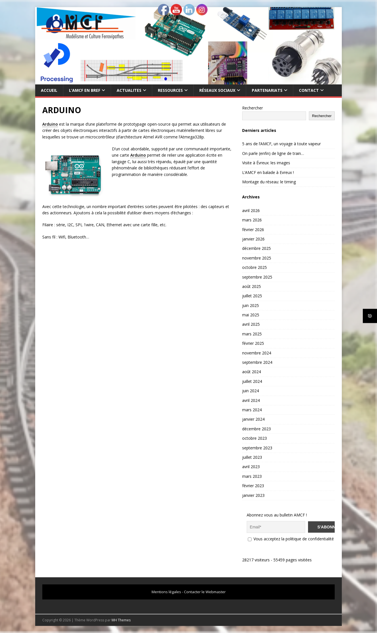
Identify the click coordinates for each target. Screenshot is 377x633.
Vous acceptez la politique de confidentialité (291, 538)
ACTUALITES (129, 90)
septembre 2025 (257, 277)
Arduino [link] (50, 124)
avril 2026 (251, 210)
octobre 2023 (254, 438)
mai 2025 (250, 314)
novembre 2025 (256, 258)
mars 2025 (252, 334)
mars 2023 (252, 476)
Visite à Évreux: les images (266, 162)
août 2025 (251, 286)
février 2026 (253, 229)
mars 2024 (252, 409)
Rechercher (252, 108)
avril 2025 (251, 324)
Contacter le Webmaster (205, 591)
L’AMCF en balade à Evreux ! (268, 172)
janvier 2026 (253, 239)
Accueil (49, 90)
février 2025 (253, 343)
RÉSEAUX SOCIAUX (217, 90)
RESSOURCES (170, 90)
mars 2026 (252, 220)
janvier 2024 (253, 419)
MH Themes (121, 620)
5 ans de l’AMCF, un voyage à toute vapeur (281, 143)
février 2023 (253, 485)
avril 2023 (251, 466)
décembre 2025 (256, 248)
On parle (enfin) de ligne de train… (273, 153)
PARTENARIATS (267, 90)
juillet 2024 (252, 381)
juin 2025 (250, 305)
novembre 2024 (256, 353)
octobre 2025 (254, 267)
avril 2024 (251, 400)
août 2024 (251, 371)
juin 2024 (250, 390)
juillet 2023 (252, 457)
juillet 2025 (252, 295)
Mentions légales (166, 591)
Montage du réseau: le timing (269, 181)
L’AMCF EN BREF (84, 90)
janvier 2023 (253, 495)
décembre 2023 (256, 428)
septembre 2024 (257, 362)
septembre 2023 (257, 448)
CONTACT (309, 90)
